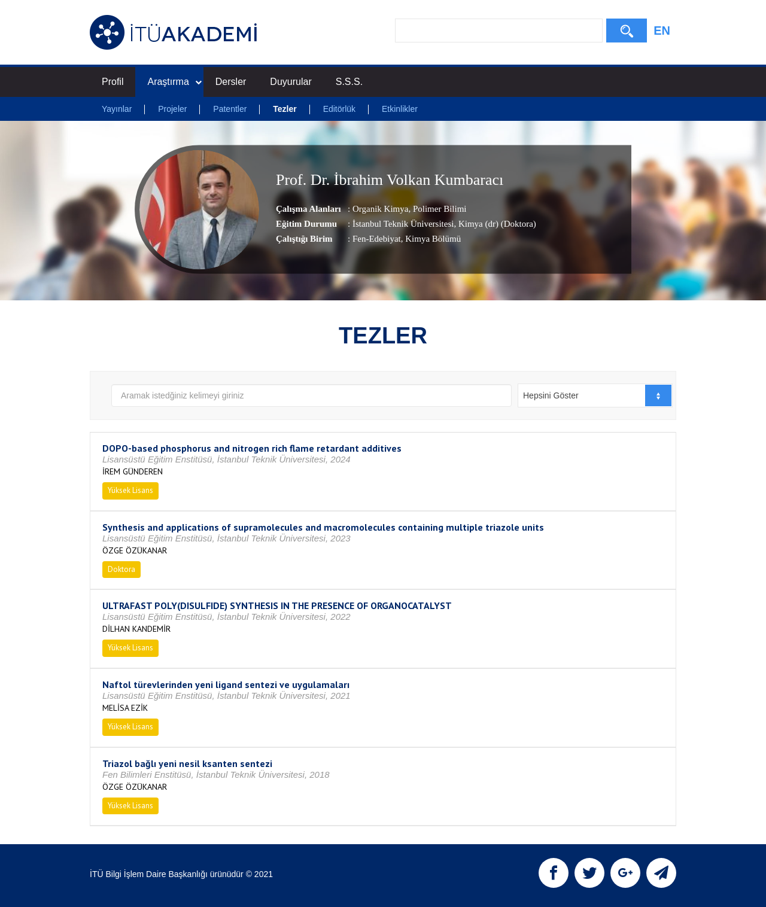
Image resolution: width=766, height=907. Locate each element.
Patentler (230, 109)
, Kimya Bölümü (431, 239)
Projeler (172, 109)
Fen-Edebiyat (376, 239)
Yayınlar (117, 109)
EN (661, 30)
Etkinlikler (400, 109)
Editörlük (339, 109)
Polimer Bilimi (438, 209)
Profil (112, 82)
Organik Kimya (380, 209)
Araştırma (174, 82)
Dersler (231, 82)
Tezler (284, 109)
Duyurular (290, 82)
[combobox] (595, 395)
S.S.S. (349, 82)
